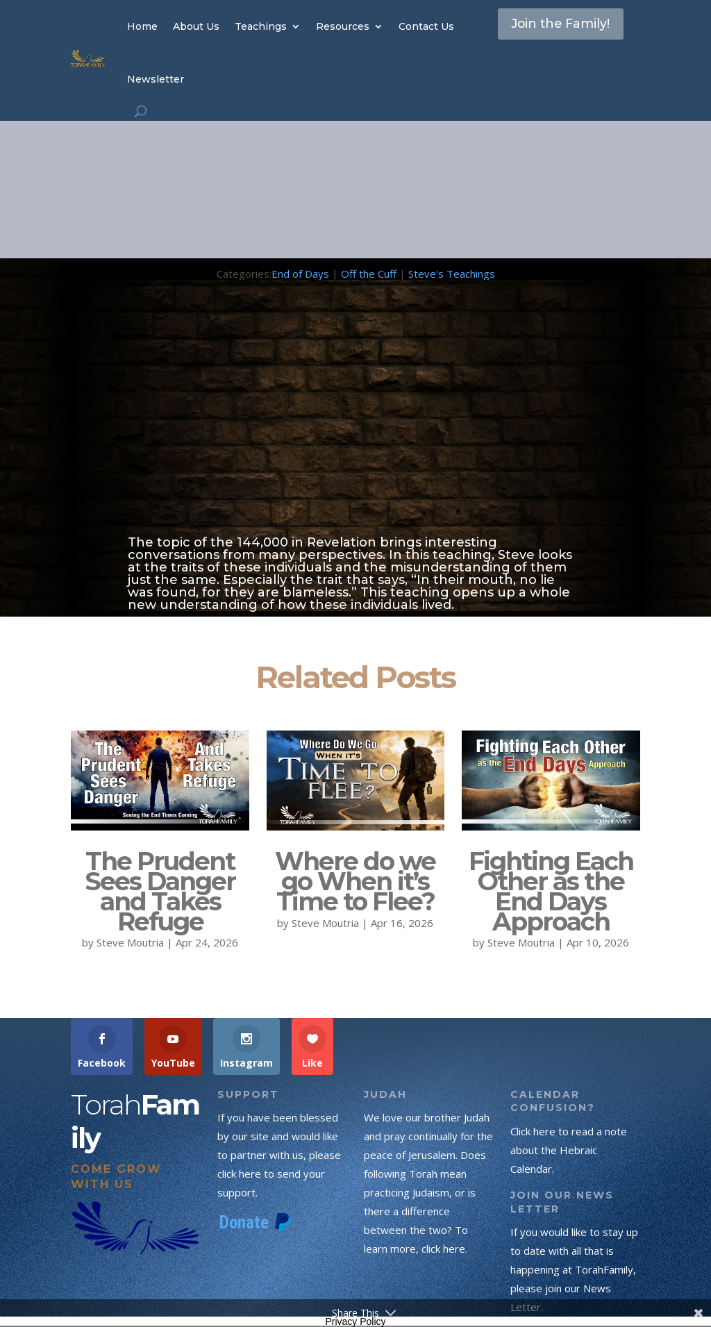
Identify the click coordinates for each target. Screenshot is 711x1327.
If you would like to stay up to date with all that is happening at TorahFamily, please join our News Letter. (574, 1269)
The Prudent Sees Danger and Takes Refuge (160, 891)
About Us (196, 26)
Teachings (261, 26)
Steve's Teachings (451, 274)
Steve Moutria (130, 942)
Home (142, 26)
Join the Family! (542, 37)
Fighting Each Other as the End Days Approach (551, 891)
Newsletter (155, 79)
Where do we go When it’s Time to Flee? (355, 881)
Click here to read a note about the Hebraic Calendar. (568, 1150)
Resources (342, 26)
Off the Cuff (368, 274)
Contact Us (426, 26)
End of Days (300, 274)
